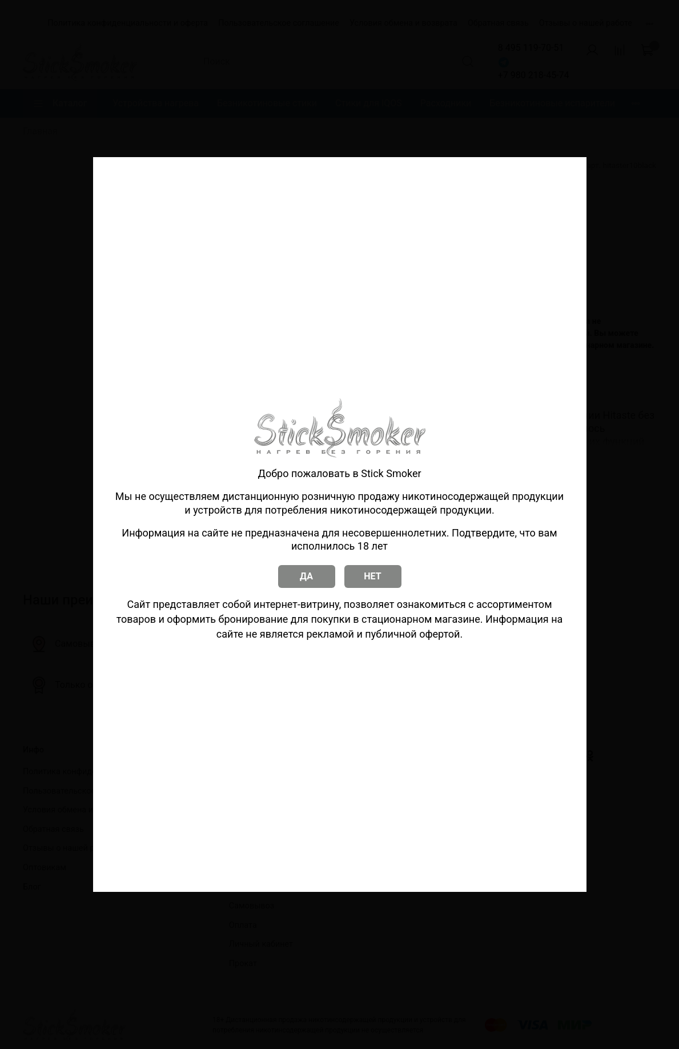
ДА (306, 576)
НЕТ (372, 576)
